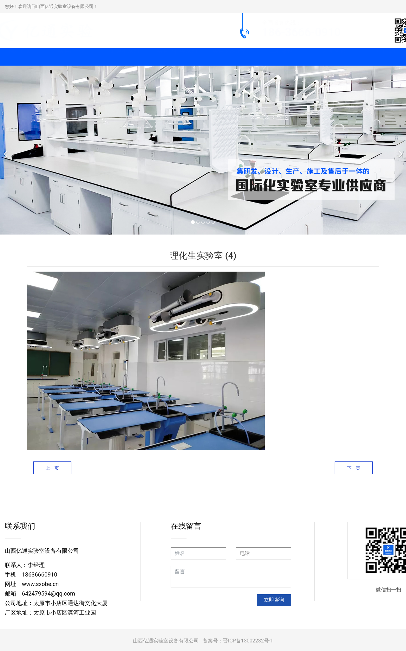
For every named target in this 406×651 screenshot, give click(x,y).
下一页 (353, 468)
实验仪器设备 (229, 57)
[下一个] (399, 150)
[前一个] (6, 150)
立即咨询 (274, 600)
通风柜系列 (124, 57)
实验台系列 (72, 57)
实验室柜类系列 (177, 57)
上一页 (52, 468)
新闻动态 (334, 57)
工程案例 (281, 57)
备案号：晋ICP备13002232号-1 (238, 641)
